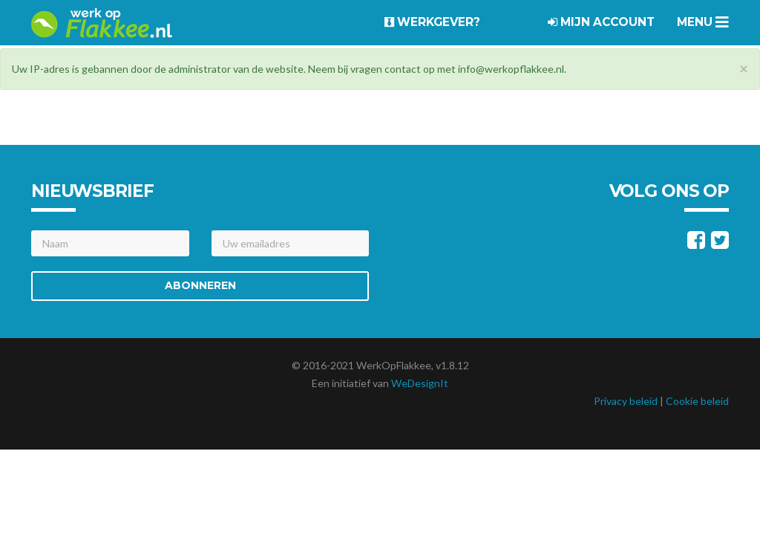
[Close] (743, 68)
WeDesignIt (419, 383)
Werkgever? (432, 22)
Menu (703, 22)
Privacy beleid (626, 401)
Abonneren (200, 285)
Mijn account (601, 22)
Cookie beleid (697, 401)
